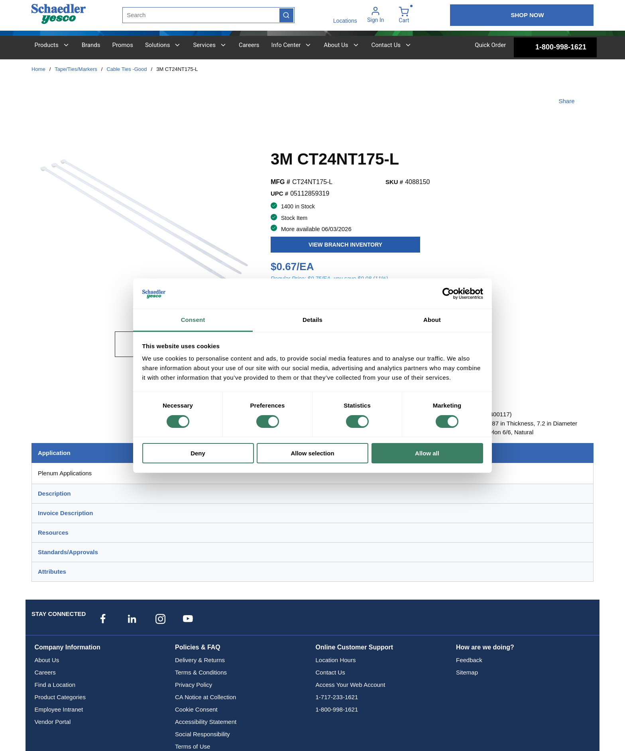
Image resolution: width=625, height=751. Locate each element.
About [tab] (432, 319)
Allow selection (312, 453)
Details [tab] (312, 319)
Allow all (427, 453)
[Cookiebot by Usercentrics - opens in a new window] (448, 294)
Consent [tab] (193, 319)
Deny (198, 453)
